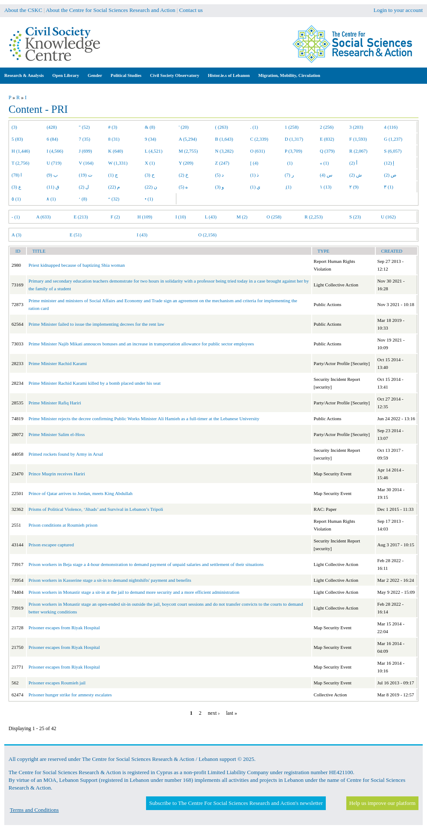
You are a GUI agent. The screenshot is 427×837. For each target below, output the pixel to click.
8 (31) (114, 138)
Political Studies (126, 75)
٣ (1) (388, 186)
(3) (14, 127)
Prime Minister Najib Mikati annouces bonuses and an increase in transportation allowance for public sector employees (141, 343)
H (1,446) (21, 150)
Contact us (191, 10)
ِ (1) (288, 186)
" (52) (84, 127)
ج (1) (113, 174)
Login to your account (398, 10)
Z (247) (222, 162)
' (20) (184, 127)
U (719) (54, 162)
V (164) (86, 162)
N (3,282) (224, 150)
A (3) (16, 234)
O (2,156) (207, 234)
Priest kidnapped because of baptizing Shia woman (77, 265)
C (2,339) (259, 138)
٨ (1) (51, 198)
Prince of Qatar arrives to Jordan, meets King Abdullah (81, 493)
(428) (52, 127)
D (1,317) (294, 138)
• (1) (149, 198)
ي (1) (255, 186)
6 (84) (52, 138)
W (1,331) (117, 162)
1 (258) (291, 127)
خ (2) (184, 174)
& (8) (150, 127)
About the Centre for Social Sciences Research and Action (110, 10)
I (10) (180, 216)
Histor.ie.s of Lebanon (229, 75)
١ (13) (325, 186)
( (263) (221, 127)
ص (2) (390, 174)
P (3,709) (293, 150)
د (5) (219, 174)
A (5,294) (188, 138)
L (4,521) (153, 150)
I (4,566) (55, 150)
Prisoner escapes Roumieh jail (57, 682)
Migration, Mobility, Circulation (289, 75)
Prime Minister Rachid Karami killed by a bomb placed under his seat (95, 383)
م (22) (114, 186)
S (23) (355, 216)
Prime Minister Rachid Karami (58, 363)
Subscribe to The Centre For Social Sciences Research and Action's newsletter (235, 803)
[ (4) (254, 162)
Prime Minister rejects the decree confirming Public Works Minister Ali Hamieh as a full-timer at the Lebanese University (144, 418)
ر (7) (289, 174)
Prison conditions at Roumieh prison (63, 525)
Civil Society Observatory (174, 75)
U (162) (388, 216)
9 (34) (150, 138)
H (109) (144, 216)
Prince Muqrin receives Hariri (57, 473)
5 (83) (17, 138)
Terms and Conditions (34, 810)
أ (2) (353, 162)
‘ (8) (83, 198)
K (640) (115, 150)
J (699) (85, 150)
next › (214, 713)
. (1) (254, 127)
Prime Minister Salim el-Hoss (57, 434)
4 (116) (391, 127)
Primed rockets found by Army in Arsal (66, 454)
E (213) (80, 216)
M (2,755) (188, 150)
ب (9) (52, 174)
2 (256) (326, 127)
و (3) (219, 186)
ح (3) (150, 174)
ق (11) (53, 186)
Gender (95, 75)
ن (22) (151, 186)
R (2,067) (358, 150)
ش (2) (355, 174)
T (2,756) (20, 162)
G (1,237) (393, 138)
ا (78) (17, 174)
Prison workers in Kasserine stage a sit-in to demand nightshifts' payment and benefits (110, 580)
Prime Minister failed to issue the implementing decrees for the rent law (96, 324)
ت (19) (85, 174)
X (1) (150, 162)
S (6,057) (392, 150)
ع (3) (16, 186)
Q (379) (327, 150)
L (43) (211, 216)
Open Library (66, 75)
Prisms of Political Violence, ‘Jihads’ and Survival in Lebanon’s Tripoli (96, 509)
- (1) (16, 216)
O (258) (273, 216)
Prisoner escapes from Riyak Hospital (64, 627)
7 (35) (85, 138)
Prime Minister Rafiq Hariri (55, 402)
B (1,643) (224, 138)
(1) (288, 162)
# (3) (112, 127)
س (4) (326, 174)
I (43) (142, 234)
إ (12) (389, 162)
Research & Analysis (24, 75)
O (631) (257, 150)
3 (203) (356, 127)
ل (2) (84, 186)
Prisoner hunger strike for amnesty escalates (70, 694)
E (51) (76, 234)
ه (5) (183, 186)
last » (231, 713)
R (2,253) (313, 216)
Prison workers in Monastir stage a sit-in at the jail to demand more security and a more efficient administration (134, 592)
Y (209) (186, 162)
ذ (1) (254, 174)
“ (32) (113, 198)
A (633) (43, 216)
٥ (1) (16, 198)
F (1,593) (358, 138)
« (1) (324, 162)
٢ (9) (354, 186)
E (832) (327, 138)
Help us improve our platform (382, 803)
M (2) (242, 216)
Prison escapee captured (51, 544)
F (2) (115, 216)
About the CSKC (23, 10)
